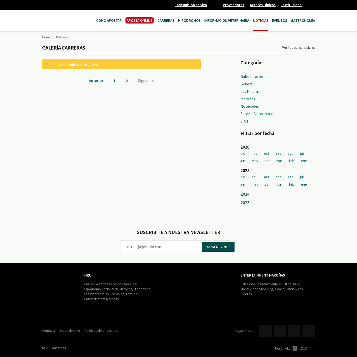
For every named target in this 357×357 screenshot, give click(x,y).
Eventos (279, 20)
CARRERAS (165, 20)
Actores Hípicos (263, 4)
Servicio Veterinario (256, 113)
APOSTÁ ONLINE (139, 20)
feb (291, 160)
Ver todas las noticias (298, 47)
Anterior (96, 80)
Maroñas (247, 98)
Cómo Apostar (109, 20)
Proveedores (233, 4)
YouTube (294, 331)
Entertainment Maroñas (262, 275)
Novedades (249, 106)
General (247, 83)
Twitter (280, 331)
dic (242, 153)
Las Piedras (250, 91)
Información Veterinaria (226, 20)
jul (302, 153)
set (278, 153)
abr (267, 160)
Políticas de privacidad (101, 330)
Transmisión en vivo (191, 4)
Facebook (265, 331)
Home (46, 37)
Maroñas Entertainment (67, 15)
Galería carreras (253, 76)
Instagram (308, 331)
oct (266, 153)
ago (291, 153)
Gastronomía (303, 20)
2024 (244, 194)
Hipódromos (189, 20)
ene (304, 160)
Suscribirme (218, 246)
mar (279, 160)
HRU (87, 275)
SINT (244, 121)
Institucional (291, 4)
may (255, 160)
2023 (244, 202)
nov (254, 153)
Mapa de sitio (70, 330)
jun (242, 160)
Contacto (312, 5)
